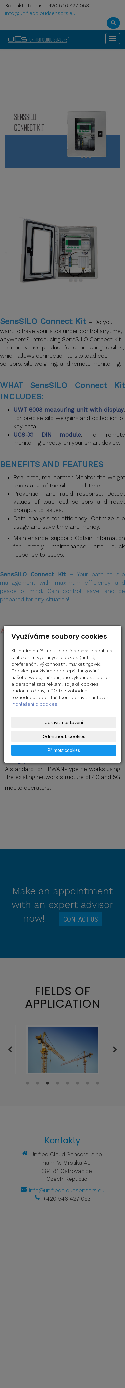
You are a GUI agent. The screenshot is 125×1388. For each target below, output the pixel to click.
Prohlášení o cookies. (34, 704)
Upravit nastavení (64, 722)
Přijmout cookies (64, 750)
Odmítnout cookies (64, 736)
